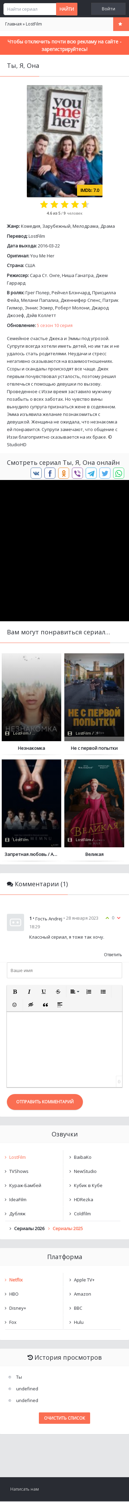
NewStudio (85, 1172)
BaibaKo (83, 1158)
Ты (19, 1378)
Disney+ (17, 1309)
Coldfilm (82, 1214)
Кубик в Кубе (88, 1186)
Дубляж (17, 1214)
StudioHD (16, 444)
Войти (108, 8)
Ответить (113, 955)
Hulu (79, 1323)
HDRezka (83, 1200)
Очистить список (64, 1419)
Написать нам (24, 1490)
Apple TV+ (84, 1280)
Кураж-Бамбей (25, 1186)
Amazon (82, 1294)
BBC (78, 1309)
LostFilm (37, 236)
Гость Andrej (48, 919)
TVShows (19, 1172)
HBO (14, 1294)
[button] (14, 992)
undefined (27, 1389)
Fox (13, 1323)
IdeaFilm (17, 1200)
